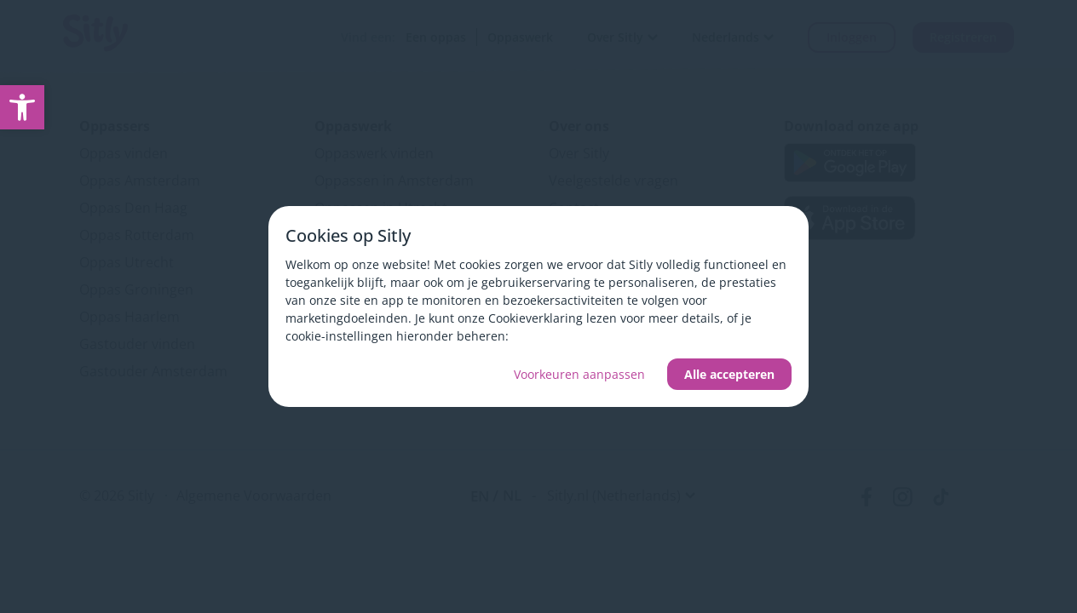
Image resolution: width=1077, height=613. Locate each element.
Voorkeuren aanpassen (579, 374)
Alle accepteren (729, 374)
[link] (22, 107)
